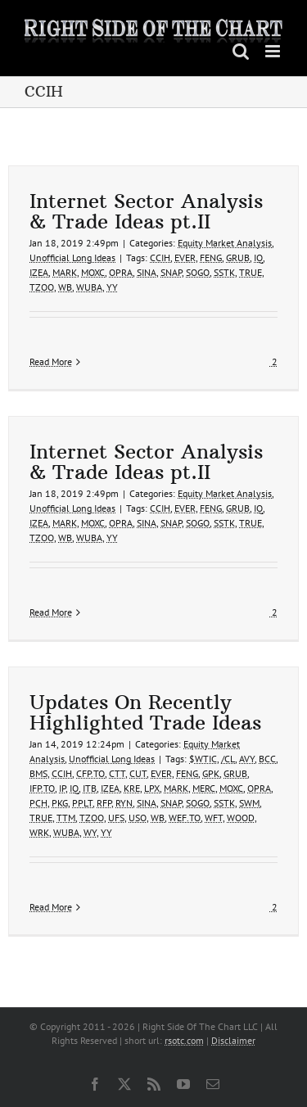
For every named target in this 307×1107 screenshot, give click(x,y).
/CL (228, 758)
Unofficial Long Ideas (72, 257)
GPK (210, 773)
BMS (38, 773)
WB (65, 287)
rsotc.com (184, 1040)
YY (112, 287)
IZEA (38, 272)
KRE (132, 788)
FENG (211, 257)
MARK (64, 272)
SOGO (198, 272)
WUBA (89, 287)
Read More (50, 361)
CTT (117, 773)
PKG (60, 803)
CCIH (160, 257)
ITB (90, 788)
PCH (38, 803)
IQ (258, 257)
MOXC (93, 272)
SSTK (224, 272)
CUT (138, 773)
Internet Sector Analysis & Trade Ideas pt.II (146, 210)
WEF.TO (185, 817)
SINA (146, 272)
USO (138, 817)
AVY (247, 758)
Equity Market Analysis (225, 243)
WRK (39, 832)
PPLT (82, 803)
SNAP (171, 272)
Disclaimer (233, 1040)
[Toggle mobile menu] (273, 51)
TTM (65, 817)
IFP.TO (42, 788)
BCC (267, 758)
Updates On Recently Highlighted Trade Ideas (145, 711)
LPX (152, 788)
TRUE (250, 272)
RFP (104, 803)
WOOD (241, 817)
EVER (185, 257)
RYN (124, 803)
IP (62, 788)
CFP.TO (90, 773)
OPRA (121, 272)
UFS (116, 817)
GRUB (238, 257)
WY (90, 832)
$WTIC (203, 758)
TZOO (41, 287)
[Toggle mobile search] (241, 51)
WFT (214, 817)
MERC (203, 788)
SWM (249, 803)
